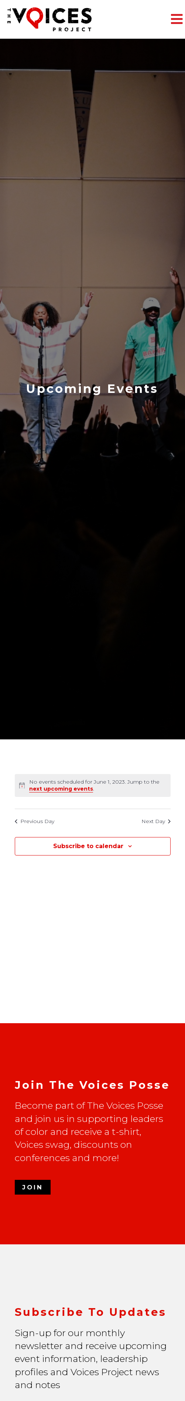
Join (32, 1187)
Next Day (156, 821)
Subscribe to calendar (88, 846)
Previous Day (34, 821)
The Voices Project (62, 19)
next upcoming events (61, 788)
